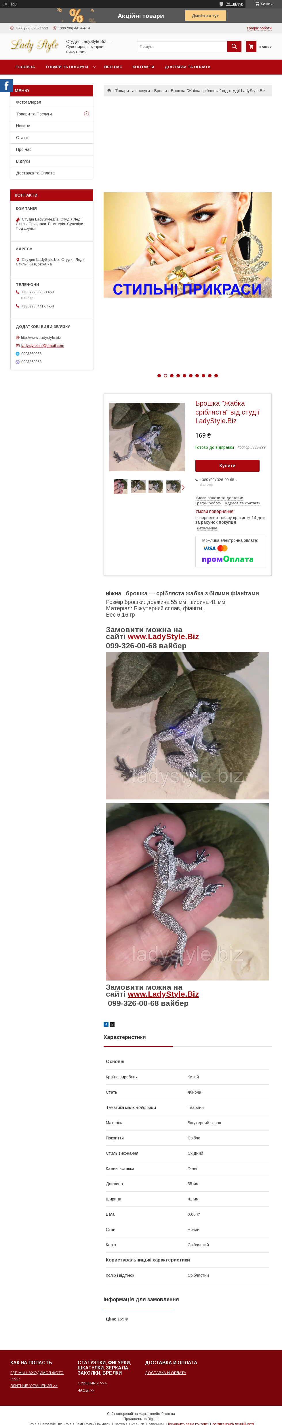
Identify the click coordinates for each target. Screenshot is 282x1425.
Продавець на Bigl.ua (141, 1419)
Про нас (113, 67)
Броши (160, 90)
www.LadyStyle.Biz (163, 636)
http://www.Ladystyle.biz (41, 337)
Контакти (143, 67)
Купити (228, 465)
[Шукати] (234, 46)
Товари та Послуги (34, 114)
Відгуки (23, 161)
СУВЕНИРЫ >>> (92, 1383)
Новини (23, 126)
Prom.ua (168, 1414)
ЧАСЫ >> (86, 1390)
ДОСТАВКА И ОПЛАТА (165, 1373)
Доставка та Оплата (187, 67)
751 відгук (234, 4)
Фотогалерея (28, 102)
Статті (22, 137)
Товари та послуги (66, 67)
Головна (25, 67)
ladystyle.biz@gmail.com (42, 345)
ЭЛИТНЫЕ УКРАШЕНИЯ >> (34, 1386)
